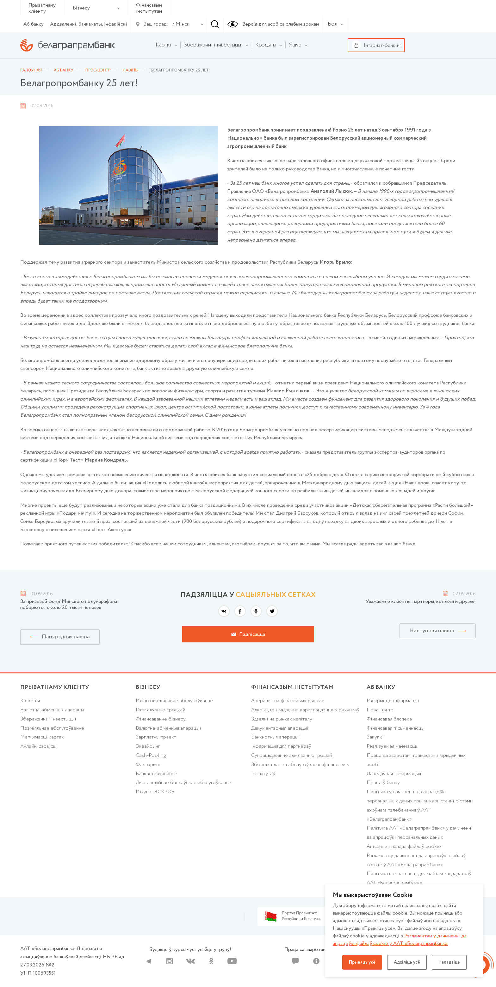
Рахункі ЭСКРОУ (155, 791)
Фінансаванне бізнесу (161, 719)
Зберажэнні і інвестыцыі (48, 719)
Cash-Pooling (151, 755)
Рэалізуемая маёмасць (392, 746)
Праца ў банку (383, 782)
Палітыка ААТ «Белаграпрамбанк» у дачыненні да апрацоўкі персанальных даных (420, 833)
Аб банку (33, 24)
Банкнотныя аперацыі (275, 737)
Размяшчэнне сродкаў (160, 710)
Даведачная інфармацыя (394, 773)
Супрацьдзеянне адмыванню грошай (291, 755)
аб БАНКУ (381, 687)
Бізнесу (96, 8)
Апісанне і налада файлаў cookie (404, 846)
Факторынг (148, 764)
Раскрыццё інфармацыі (393, 700)
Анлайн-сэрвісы (38, 746)
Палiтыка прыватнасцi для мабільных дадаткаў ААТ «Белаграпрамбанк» (419, 878)
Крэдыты (30, 700)
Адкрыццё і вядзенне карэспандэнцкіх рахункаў (305, 710)
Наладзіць (449, 962)
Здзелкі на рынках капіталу (281, 719)
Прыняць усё (362, 962)
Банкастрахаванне (156, 773)
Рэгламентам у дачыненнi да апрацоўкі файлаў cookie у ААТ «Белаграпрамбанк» (400, 939)
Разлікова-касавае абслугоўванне (174, 700)
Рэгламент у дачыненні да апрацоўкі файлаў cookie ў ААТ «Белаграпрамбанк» (416, 860)
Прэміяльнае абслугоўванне (52, 728)
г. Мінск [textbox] (180, 24)
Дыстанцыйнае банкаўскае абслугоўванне (183, 782)
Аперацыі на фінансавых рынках (287, 700)
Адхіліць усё (407, 962)
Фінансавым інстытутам (149, 8)
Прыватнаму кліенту (42, 8)
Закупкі (375, 737)
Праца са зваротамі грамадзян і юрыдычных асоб (416, 760)
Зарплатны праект (156, 737)
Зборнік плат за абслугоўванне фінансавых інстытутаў (300, 769)
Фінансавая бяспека (389, 719)
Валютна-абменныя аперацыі (53, 710)
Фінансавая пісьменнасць (395, 728)
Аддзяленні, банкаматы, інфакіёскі (88, 24)
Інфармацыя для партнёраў (281, 746)
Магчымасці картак (42, 737)
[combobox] (179, 24)
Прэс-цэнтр (380, 710)
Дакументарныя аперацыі (279, 728)
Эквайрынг (148, 746)
